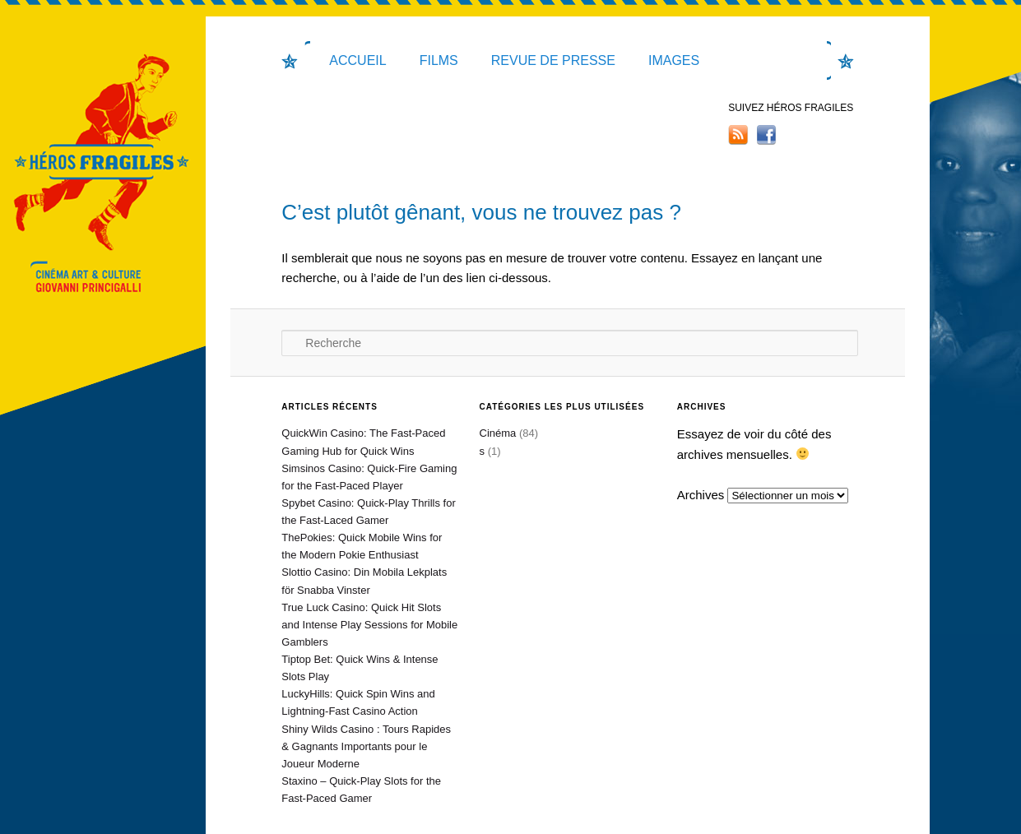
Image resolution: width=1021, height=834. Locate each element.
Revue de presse (553, 60)
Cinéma (498, 433)
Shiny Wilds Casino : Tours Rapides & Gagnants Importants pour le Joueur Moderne (366, 746)
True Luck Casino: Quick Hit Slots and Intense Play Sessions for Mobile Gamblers (369, 624)
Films (439, 60)
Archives (701, 495)
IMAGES (673, 60)
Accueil (357, 60)
